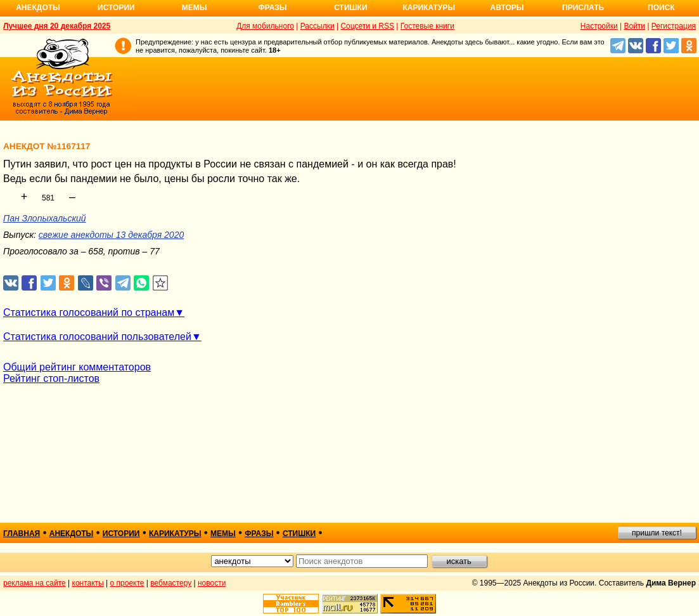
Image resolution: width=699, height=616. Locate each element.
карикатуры (175, 533)
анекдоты (71, 533)
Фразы (272, 7)
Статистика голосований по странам (88, 312)
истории (121, 533)
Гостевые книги (427, 26)
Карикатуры (428, 7)
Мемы (194, 7)
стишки (299, 533)
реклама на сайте (34, 583)
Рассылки (317, 26)
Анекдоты (38, 7)
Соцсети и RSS (367, 26)
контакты (88, 583)
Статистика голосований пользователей (97, 336)
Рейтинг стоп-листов (51, 378)
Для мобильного (265, 26)
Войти (634, 26)
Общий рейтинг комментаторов (77, 367)
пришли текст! (657, 532)
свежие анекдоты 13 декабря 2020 (111, 235)
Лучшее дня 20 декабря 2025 (56, 26)
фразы (259, 533)
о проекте (127, 583)
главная (21, 533)
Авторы (507, 7)
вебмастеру (170, 583)
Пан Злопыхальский (44, 218)
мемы (223, 533)
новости (212, 583)
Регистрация (673, 26)
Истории (116, 7)
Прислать (583, 7)
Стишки (350, 7)
